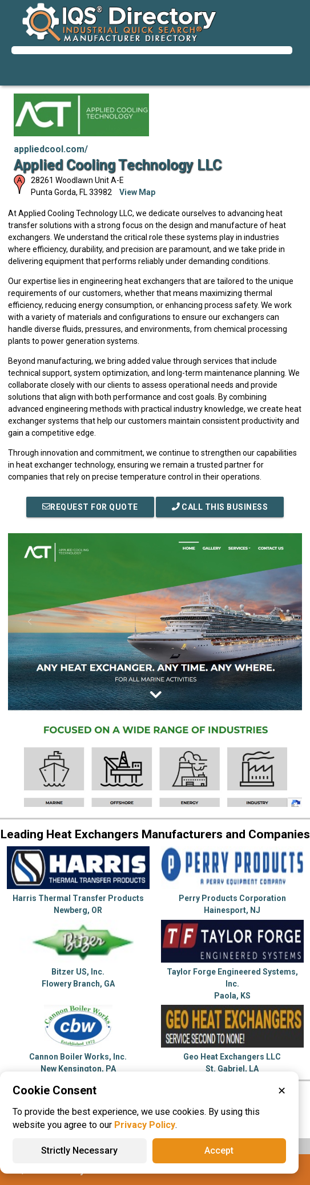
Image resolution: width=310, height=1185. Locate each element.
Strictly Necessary (79, 1150)
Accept (218, 1150)
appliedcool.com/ (51, 149)
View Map (137, 192)
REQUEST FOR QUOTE (90, 507)
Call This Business (220, 507)
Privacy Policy (144, 1124)
